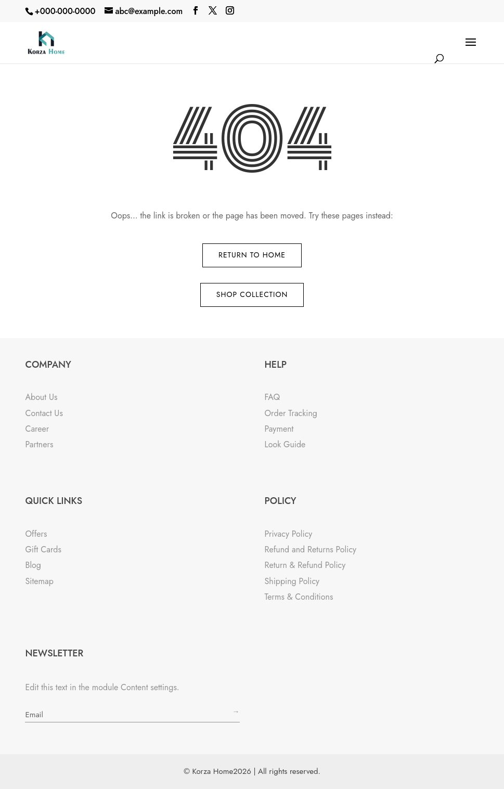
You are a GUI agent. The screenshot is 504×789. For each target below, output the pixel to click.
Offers (36, 534)
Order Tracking (290, 413)
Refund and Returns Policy (310, 549)
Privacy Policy (288, 534)
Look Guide (284, 444)
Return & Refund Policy (304, 565)
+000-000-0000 (64, 11)
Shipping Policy (291, 581)
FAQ (272, 397)
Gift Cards (43, 549)
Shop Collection (252, 294)
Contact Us (43, 413)
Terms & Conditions (298, 597)
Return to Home (252, 255)
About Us (41, 397)
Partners (39, 444)
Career (37, 429)
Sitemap (39, 581)
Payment (278, 429)
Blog (33, 565)
